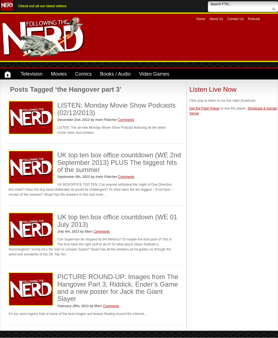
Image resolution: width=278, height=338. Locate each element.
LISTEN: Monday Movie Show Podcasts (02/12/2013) (116, 108)
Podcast (254, 19)
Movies (59, 73)
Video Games (154, 73)
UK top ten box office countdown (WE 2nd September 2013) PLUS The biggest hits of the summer (119, 162)
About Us (216, 19)
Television (32, 73)
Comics (83, 73)
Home (200, 19)
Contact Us (235, 19)
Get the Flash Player (204, 108)
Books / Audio (115, 73)
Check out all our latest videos (42, 6)
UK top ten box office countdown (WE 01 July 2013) (117, 220)
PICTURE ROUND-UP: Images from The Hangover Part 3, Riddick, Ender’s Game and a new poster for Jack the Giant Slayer (117, 287)
